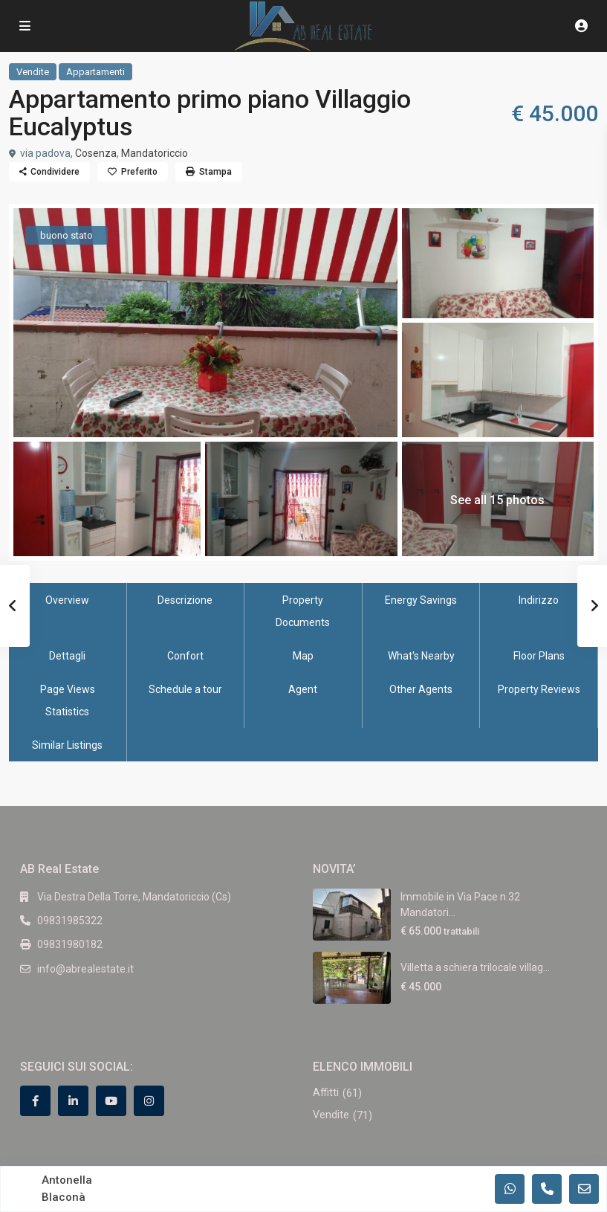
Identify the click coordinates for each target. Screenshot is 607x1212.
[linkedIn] (73, 1101)
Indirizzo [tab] (539, 600)
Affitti (326, 1092)
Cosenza (96, 153)
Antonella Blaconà (67, 1189)
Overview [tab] (67, 600)
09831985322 (70, 920)
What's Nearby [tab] (421, 656)
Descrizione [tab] (185, 600)
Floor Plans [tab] (539, 656)
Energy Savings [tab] (421, 600)
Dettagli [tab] (67, 656)
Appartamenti (95, 71)
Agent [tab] (302, 689)
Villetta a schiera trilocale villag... (475, 967)
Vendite (32, 71)
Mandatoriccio (154, 153)
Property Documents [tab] (303, 611)
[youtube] (111, 1101)
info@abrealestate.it (85, 969)
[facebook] (35, 1101)
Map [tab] (303, 656)
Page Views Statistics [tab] (67, 700)
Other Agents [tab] (420, 689)
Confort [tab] (185, 656)
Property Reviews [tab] (539, 689)
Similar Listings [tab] (67, 745)
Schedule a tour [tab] (185, 689)
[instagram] (149, 1101)
